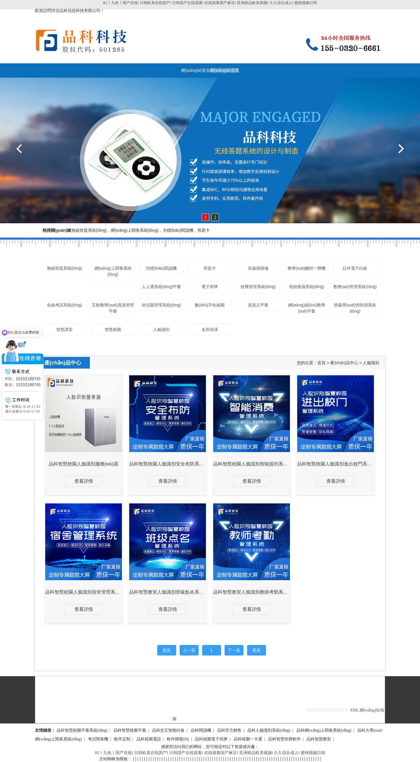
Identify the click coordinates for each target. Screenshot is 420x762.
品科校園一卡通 (248, 739)
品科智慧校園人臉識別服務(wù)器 (83, 463)
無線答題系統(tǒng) (64, 268)
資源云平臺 (258, 305)
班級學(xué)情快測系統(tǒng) (355, 308)
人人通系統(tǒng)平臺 (161, 286)
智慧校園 (113, 329)
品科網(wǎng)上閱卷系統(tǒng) (323, 730)
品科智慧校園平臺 (129, 730)
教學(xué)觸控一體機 (307, 268)
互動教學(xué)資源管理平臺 (113, 308)
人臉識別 (161, 329)
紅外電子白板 (355, 268)
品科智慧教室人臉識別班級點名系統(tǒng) (172, 592)
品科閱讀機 (201, 730)
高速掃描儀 (258, 268)
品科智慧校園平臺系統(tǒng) (82, 730)
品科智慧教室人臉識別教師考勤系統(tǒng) (256, 592)
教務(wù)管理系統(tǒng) (355, 286)
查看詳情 (83, 481)
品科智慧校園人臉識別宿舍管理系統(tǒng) (88, 592)
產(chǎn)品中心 (344, 362)
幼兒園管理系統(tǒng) (161, 305)
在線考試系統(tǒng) (64, 305)
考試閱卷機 (98, 739)
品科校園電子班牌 (211, 739)
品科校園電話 (148, 739)
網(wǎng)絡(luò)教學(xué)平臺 (306, 308)
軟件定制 (122, 739)
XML (354, 710)
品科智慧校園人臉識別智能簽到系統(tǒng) (256, 463)
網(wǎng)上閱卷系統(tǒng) (113, 271)
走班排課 (210, 329)
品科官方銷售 (229, 730)
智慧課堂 (64, 329)
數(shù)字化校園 (210, 305)
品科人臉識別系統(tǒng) (268, 730)
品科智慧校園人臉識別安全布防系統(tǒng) (172, 463)
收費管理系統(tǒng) (258, 286)
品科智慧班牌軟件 (284, 739)
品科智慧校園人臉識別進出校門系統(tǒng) (340, 463)
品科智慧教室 (319, 739)
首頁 (321, 362)
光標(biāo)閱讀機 (161, 268)
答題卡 (210, 268)
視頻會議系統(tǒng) (306, 286)
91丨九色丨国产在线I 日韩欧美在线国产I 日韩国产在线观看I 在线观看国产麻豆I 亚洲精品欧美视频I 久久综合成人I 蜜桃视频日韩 (210, 3)
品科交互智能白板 (168, 730)
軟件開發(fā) (178, 739)
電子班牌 (210, 286)
